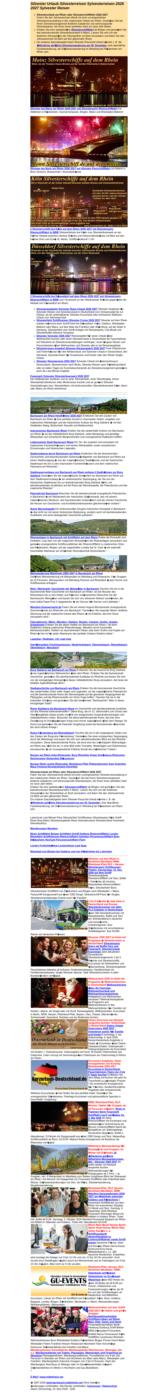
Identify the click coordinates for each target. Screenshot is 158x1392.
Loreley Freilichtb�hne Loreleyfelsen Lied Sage (58, 845)
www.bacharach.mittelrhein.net (64, 1382)
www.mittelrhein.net (51, 1377)
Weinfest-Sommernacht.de (45, 607)
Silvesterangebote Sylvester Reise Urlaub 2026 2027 (67, 309)
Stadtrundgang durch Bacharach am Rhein (55, 453)
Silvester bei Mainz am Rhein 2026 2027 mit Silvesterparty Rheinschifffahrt (74, 108)
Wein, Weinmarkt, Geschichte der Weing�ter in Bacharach (64, 588)
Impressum (93, 1386)
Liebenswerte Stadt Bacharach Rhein (52, 442)
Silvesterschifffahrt (82, 29)
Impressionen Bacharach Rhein (48, 430)
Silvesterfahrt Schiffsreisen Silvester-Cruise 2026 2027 (68, 320)
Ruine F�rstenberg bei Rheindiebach (52, 733)
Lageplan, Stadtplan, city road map (50, 639)
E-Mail (34, 1377)
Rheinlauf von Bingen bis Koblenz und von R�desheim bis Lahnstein (71, 851)
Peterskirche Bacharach (44, 493)
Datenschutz (109, 1386)
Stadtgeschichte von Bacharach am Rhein (54, 688)
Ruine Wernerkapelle (42, 509)
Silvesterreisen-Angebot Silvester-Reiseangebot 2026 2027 (70, 348)
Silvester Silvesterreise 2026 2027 (56, 361)
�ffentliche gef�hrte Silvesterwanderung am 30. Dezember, (72, 45)
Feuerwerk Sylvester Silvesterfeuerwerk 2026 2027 (59, 376)
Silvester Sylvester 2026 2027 (53, 336)
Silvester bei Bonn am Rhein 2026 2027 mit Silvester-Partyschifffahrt (70, 168)
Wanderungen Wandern (44, 828)
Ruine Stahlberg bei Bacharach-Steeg (52, 708)
